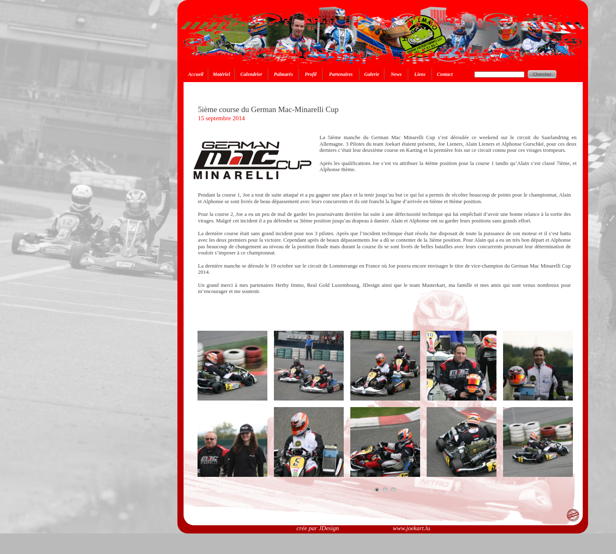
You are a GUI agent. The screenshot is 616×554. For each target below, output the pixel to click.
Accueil (195, 74)
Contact (445, 74)
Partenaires (340, 74)
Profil (311, 74)
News (396, 74)
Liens (419, 74)
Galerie (371, 74)
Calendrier (251, 74)
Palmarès (283, 74)
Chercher (542, 74)
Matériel (221, 74)
